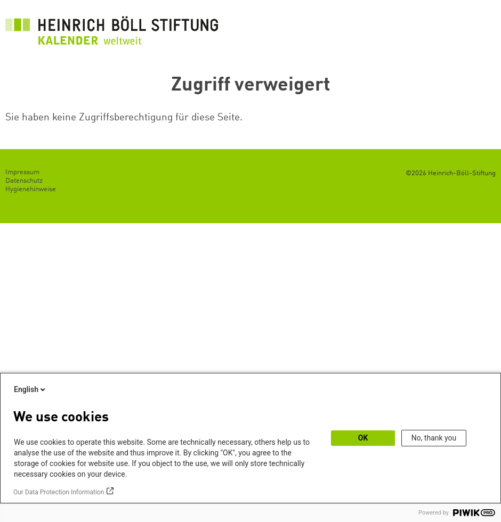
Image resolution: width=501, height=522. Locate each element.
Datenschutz (24, 180)
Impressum (22, 172)
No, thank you (434, 438)
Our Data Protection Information (58, 492)
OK (363, 438)
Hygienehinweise (30, 189)
